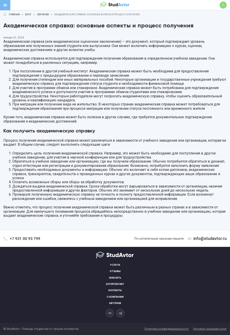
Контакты (115, 290)
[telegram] (120, 313)
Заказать (115, 277)
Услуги (115, 265)
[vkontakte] (110, 313)
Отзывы (115, 271)
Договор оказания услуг (210, 329)
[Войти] (223, 5)
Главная (14, 14)
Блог (28, 14)
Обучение (43, 14)
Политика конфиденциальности (166, 329)
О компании (115, 296)
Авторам (115, 303)
